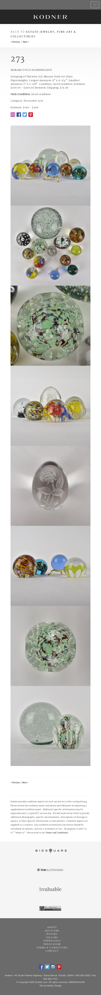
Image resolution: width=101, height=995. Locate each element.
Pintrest (30, 114)
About (52, 927)
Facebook (18, 114)
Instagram (53, 966)
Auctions (52, 931)
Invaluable (50, 889)
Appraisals (52, 941)
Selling (52, 937)
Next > (26, 42)
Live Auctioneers (50, 870)
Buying (52, 934)
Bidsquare (50, 851)
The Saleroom (50, 908)
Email (13, 114)
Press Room (52, 944)
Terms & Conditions (52, 948)
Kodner (50, 17)
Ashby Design (54, 985)
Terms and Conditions (57, 833)
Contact (52, 951)
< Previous (15, 42)
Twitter (24, 114)
